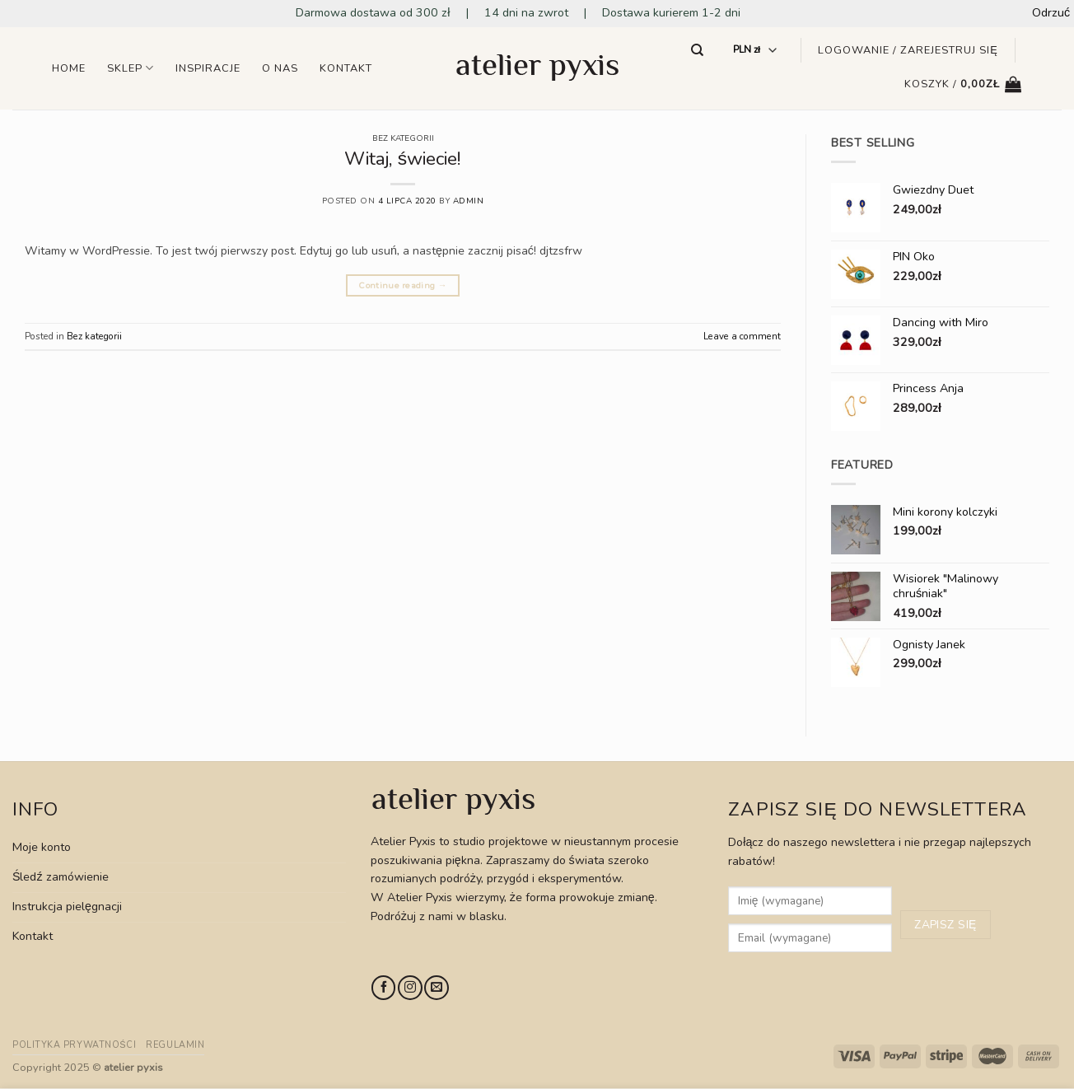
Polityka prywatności (74, 1045)
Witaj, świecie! (402, 158)
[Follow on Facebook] (383, 987)
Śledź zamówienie (60, 877)
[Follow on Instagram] (410, 987)
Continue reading (402, 285)
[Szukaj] (697, 50)
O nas (280, 68)
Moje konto (41, 847)
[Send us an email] (436, 987)
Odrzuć (1051, 13)
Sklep (130, 68)
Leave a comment (742, 336)
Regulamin (175, 1045)
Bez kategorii (403, 138)
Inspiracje (207, 68)
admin (468, 201)
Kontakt (346, 68)
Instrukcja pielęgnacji (67, 906)
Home (69, 68)
